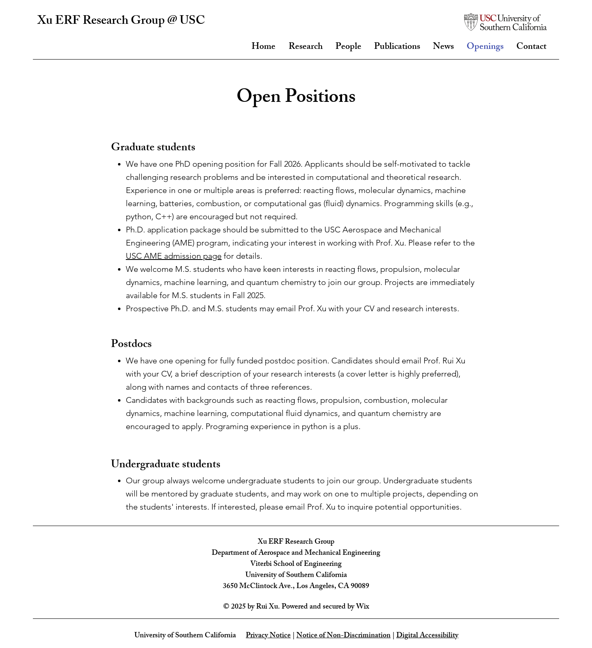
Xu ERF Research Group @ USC (121, 21)
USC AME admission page (174, 256)
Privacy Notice (268, 636)
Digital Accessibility (427, 636)
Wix (362, 607)
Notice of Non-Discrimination (343, 636)
